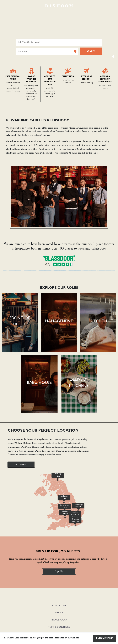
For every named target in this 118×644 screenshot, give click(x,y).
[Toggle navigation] (6, 6)
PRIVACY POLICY (59, 620)
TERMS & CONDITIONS (59, 627)
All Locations (21, 464)
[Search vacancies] (91, 51)
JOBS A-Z (59, 613)
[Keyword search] (59, 42)
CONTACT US (59, 606)
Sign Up (59, 571)
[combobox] (18, 51)
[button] (19, 322)
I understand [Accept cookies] (104, 638)
